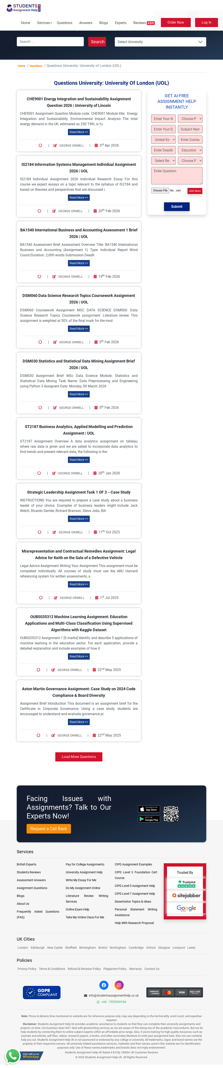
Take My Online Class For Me (85, 917)
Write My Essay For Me (81, 880)
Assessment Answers (31, 880)
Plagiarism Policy (115, 969)
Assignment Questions (32, 888)
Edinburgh (38, 947)
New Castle (55, 947)
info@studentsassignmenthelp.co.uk (111, 995)
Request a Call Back (48, 828)
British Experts (26, 864)
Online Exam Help (77, 909)
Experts (120, 23)
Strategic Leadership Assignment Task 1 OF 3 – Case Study (78, 492)
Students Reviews (29, 872)
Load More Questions (79, 757)
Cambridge (136, 947)
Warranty (135, 969)
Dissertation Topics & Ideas (133, 901)
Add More (195, 190)
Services (43, 23)
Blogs (103, 23)
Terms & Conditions (52, 969)
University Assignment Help (84, 872)
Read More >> (79, 132)
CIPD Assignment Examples (133, 864)
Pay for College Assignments (85, 864)
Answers (85, 23)
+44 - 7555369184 (111, 1002)
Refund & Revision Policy (84, 969)
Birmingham (87, 947)
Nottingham (118, 947)
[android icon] (149, 819)
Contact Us (151, 969)
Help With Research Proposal (134, 923)
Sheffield (71, 947)
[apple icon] (149, 808)
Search (98, 41)
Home (25, 23)
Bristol (102, 947)
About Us (23, 903)
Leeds (191, 947)
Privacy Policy (27, 969)
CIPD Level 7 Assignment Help (135, 893)
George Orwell (69, 145)
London (23, 947)
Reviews (144, 23)
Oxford (150, 947)
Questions (64, 23)
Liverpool (179, 947)
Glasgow (164, 947)
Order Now (175, 22)
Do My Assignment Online (83, 888)
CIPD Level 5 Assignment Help (135, 886)
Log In (207, 22)
